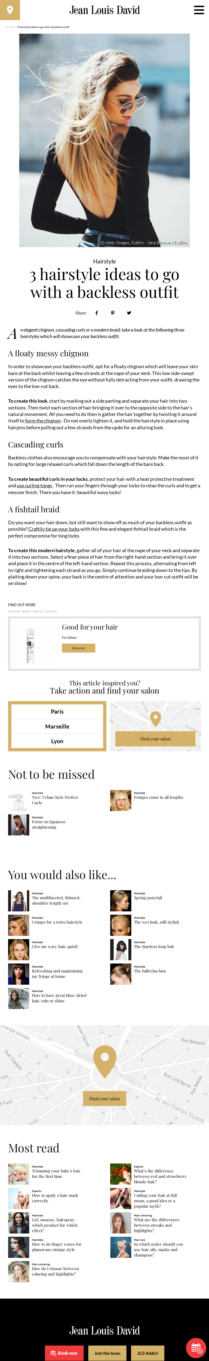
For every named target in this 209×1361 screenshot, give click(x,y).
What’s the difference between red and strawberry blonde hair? (160, 1178)
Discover (78, 649)
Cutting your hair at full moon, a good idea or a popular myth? (155, 1202)
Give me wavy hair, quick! (55, 947)
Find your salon (155, 740)
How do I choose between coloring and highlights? (55, 1272)
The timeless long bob (154, 947)
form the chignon (43, 422)
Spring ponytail (148, 899)
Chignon (36, 612)
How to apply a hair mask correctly (55, 1199)
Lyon (57, 742)
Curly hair (50, 612)
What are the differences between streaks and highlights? (156, 1227)
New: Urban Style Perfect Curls (55, 801)
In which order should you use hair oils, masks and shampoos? (158, 1251)
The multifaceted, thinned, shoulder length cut (56, 901)
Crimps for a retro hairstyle (57, 923)
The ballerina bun (150, 972)
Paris (57, 713)
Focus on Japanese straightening (49, 826)
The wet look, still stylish (156, 923)
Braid (25, 612)
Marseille (57, 727)
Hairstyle (14, 612)
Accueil (10, 28)
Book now (197, 1348)
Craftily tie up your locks (54, 530)
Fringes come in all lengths (158, 799)
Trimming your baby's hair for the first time (56, 1175)
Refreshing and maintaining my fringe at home (57, 975)
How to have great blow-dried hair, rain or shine (59, 999)
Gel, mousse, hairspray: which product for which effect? (54, 1227)
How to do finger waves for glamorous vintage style (56, 1248)
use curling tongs (34, 487)
